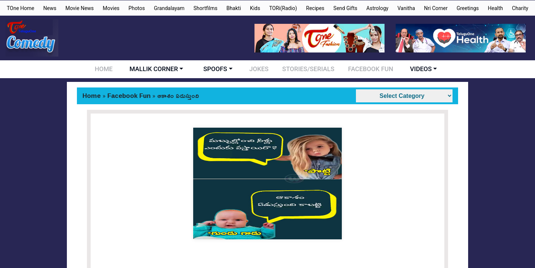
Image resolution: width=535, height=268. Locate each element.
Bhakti (233, 8)
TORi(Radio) (283, 8)
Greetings (468, 8)
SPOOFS (218, 69)
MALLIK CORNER (156, 69)
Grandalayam (169, 8)
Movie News (79, 8)
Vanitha (406, 8)
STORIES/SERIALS (307, 69)
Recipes (315, 8)
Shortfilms (205, 8)
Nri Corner (435, 8)
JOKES (260, 69)
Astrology (377, 8)
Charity (520, 8)
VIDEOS (416, 69)
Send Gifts (345, 8)
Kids (255, 8)
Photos (137, 8)
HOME (107, 69)
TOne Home (20, 8)
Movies (111, 8)
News (49, 8)
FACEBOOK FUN (366, 69)
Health (495, 8)
